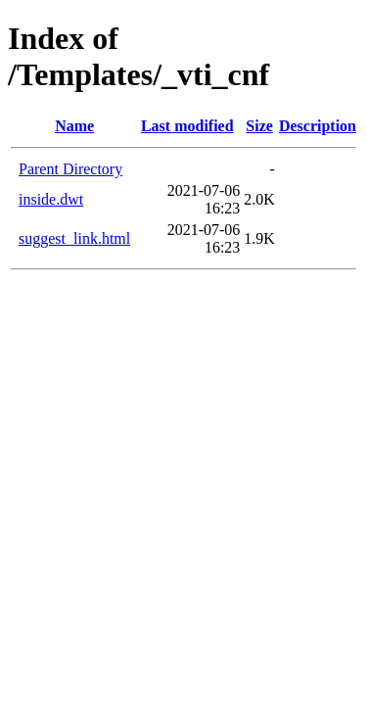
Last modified (187, 126)
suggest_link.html (74, 238)
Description (317, 126)
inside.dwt (51, 199)
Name (74, 126)
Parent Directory (70, 169)
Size (259, 126)
